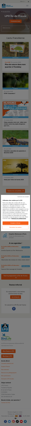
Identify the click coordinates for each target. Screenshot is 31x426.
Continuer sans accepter (23, 196)
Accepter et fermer (15, 223)
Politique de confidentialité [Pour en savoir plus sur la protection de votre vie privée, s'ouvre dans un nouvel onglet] (18, 218)
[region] (15, 213)
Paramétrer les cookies (15, 227)
